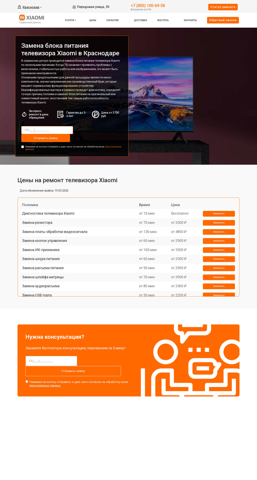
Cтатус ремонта (223, 7)
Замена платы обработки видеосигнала (57, 239)
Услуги (69, 20)
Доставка (140, 20)
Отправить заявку (93, 130)
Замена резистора (39, 225)
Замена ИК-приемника (43, 266)
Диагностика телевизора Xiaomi (50, 211)
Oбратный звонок (223, 20)
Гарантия (112, 20)
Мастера (163, 20)
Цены (92, 20)
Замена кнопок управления (46, 252)
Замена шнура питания (43, 280)
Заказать (217, 211)
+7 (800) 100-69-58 (148, 5)
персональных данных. (45, 373)
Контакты (190, 20)
